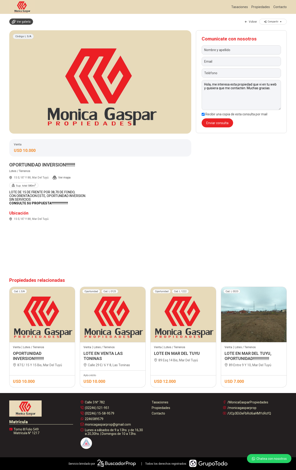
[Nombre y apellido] (241, 50)
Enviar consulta (217, 123)
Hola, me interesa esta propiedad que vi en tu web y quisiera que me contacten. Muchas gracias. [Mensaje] (241, 95)
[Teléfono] (241, 73)
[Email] (241, 61)
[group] (100, 82)
